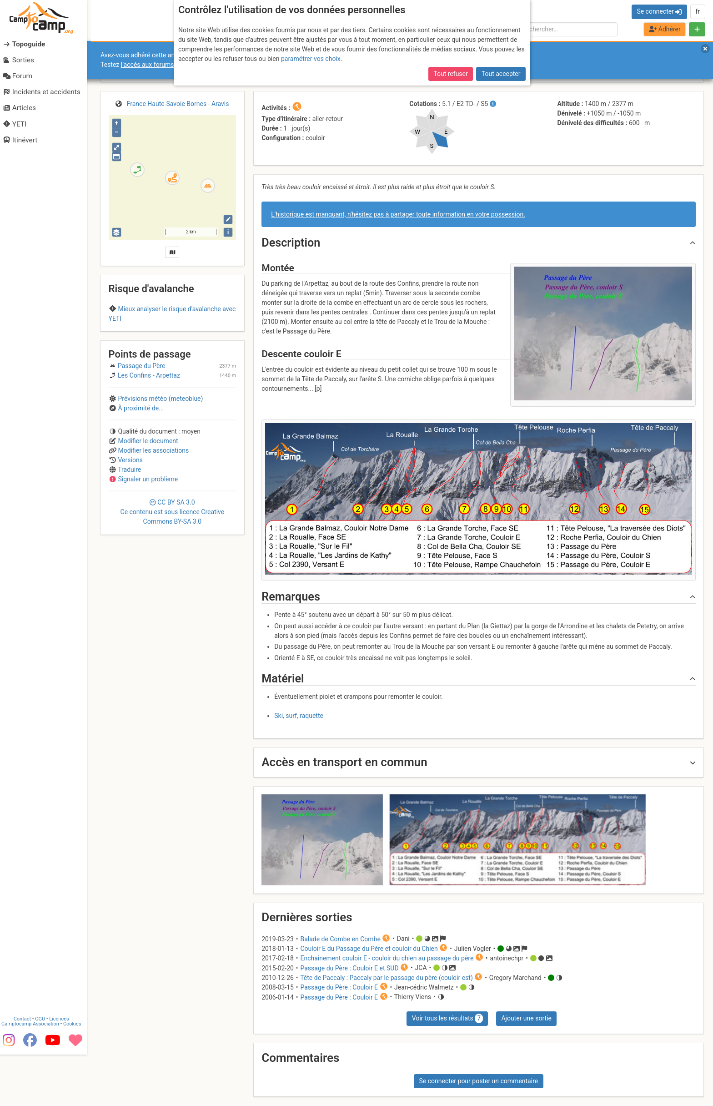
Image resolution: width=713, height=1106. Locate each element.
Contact (26, 1071)
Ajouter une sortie (526, 1018)
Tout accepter (501, 73)
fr (697, 11)
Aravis (172, 336)
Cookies (76, 1076)
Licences (63, 1071)
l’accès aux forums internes (160, 64)
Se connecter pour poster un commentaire (478, 1081)
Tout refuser (450, 73)
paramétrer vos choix (311, 58)
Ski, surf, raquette (298, 715)
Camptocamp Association (34, 1076)
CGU (45, 1071)
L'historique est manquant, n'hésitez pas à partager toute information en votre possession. (398, 214)
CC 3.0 (173, 562)
